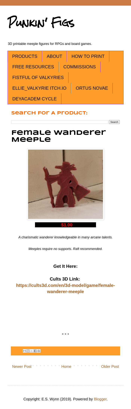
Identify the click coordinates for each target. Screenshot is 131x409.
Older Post (110, 366)
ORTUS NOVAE (92, 88)
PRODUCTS (24, 56)
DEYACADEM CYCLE (34, 98)
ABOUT (54, 56)
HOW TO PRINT (87, 56)
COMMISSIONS (79, 66)
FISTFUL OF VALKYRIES (38, 77)
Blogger (100, 399)
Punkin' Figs (40, 23)
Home (66, 366)
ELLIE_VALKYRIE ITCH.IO (39, 88)
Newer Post (21, 366)
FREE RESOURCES (33, 66)
